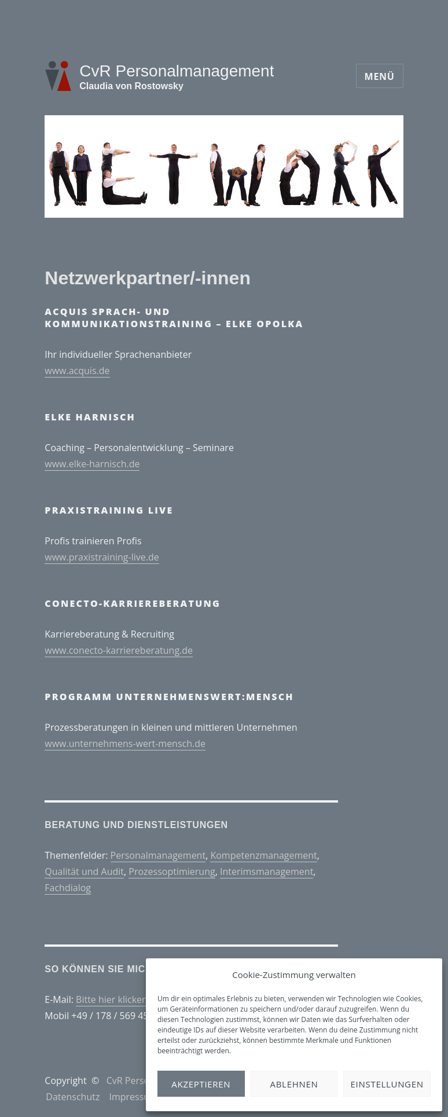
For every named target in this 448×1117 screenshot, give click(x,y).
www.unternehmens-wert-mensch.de (125, 743)
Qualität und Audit (84, 871)
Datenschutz (73, 1096)
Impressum (133, 1096)
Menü (380, 76)
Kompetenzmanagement (263, 855)
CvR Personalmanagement (176, 71)
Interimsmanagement (266, 871)
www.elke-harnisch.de (92, 463)
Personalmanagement (158, 855)
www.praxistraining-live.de (102, 557)
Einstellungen (387, 1084)
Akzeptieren (200, 1084)
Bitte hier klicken (112, 999)
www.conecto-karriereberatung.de (119, 650)
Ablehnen (294, 1084)
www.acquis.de (77, 370)
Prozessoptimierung (171, 871)
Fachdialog (68, 887)
